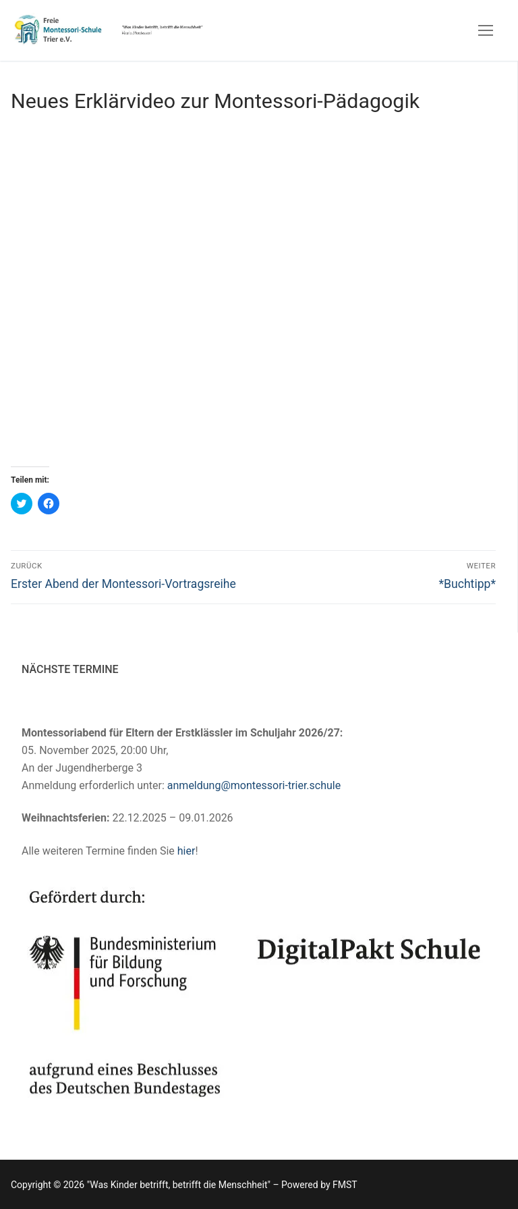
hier (186, 850)
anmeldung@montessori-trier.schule (254, 785)
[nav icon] (485, 30)
